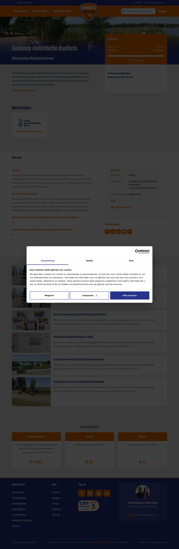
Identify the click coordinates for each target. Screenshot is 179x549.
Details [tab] (89, 260)
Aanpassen (89, 295)
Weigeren (49, 295)
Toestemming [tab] (47, 260)
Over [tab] (131, 260)
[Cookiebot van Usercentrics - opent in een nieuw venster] (137, 251)
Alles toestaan (130, 295)
